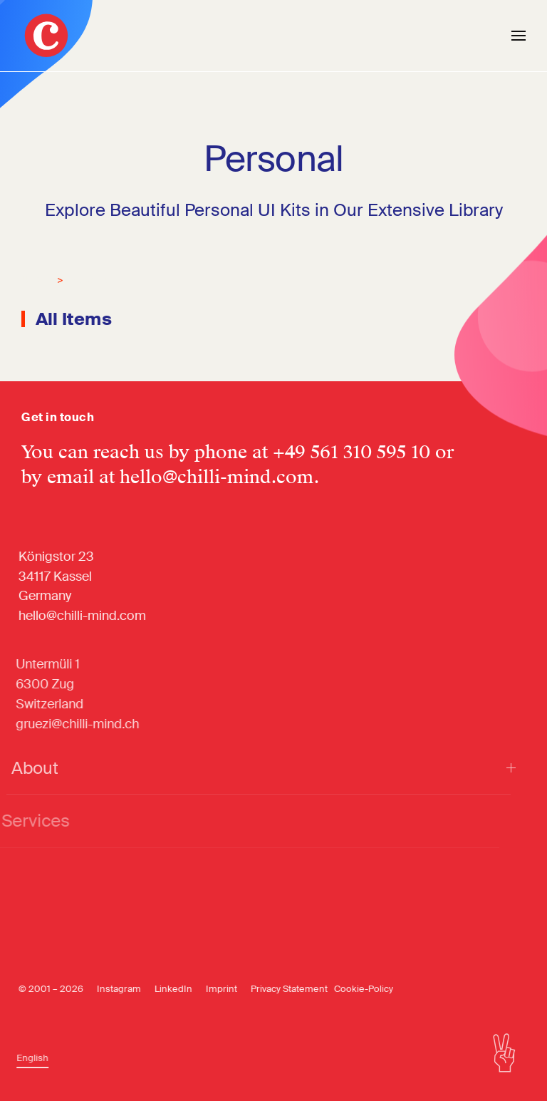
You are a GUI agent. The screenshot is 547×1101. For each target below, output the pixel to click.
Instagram (110, 989)
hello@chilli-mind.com (216, 477)
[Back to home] (46, 35)
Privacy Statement (280, 989)
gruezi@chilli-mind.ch (68, 724)
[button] (518, 35)
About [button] (252, 768)
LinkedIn (165, 989)
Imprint (213, 989)
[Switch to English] (26, 1058)
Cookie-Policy (355, 989)
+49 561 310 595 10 (351, 452)
